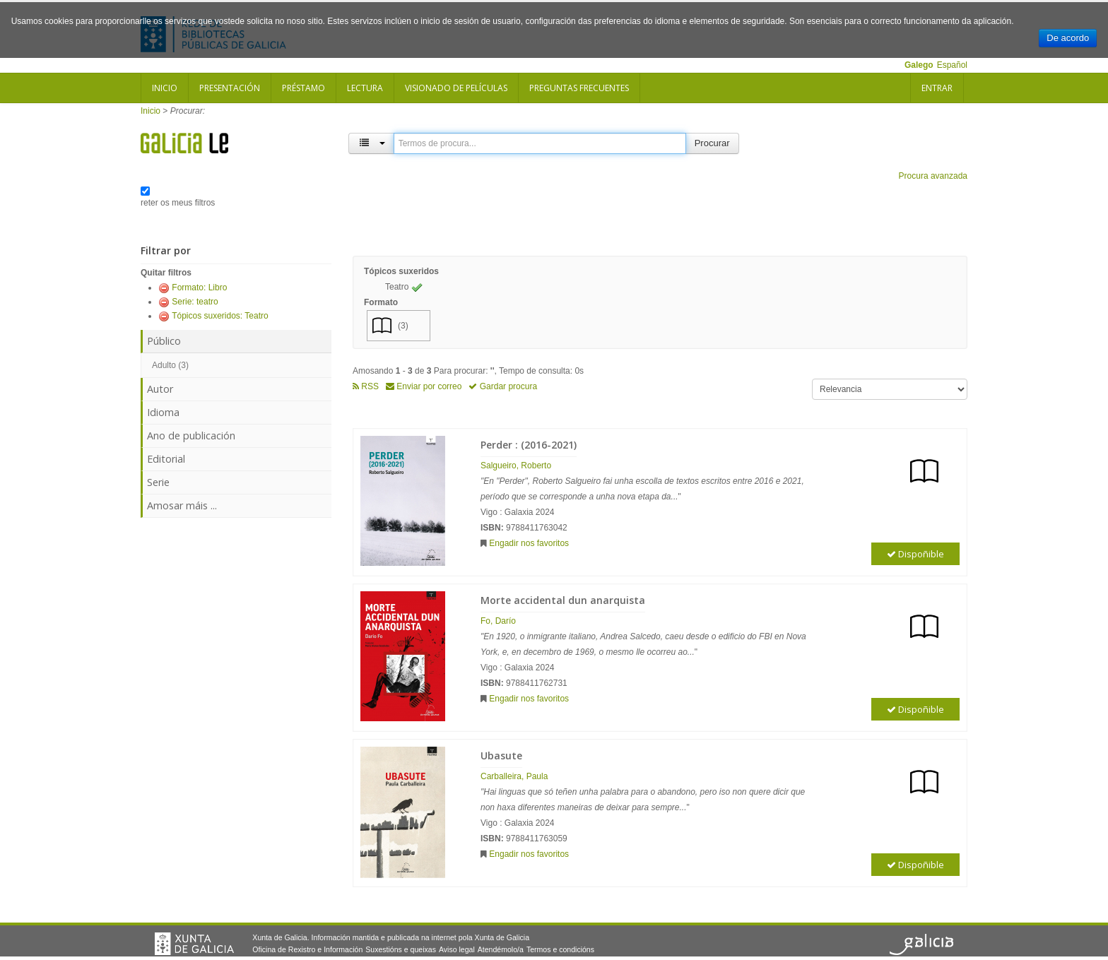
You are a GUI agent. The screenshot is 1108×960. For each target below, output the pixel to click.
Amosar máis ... (182, 505)
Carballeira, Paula (514, 776)
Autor (160, 389)
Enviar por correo (423, 386)
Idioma (163, 412)
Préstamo (303, 88)
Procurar (712, 143)
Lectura (365, 88)
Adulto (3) (170, 365)
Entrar (937, 88)
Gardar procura (502, 386)
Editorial (166, 459)
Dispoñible (915, 553)
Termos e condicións (560, 949)
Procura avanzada (933, 176)
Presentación (229, 88)
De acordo (1068, 37)
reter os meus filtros (178, 203)
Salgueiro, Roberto (516, 465)
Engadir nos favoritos (529, 543)
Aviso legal (457, 949)
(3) (403, 326)
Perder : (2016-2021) (529, 444)
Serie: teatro (195, 302)
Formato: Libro (199, 287)
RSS (366, 386)
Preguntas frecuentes (579, 88)
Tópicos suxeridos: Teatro (220, 316)
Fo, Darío (498, 621)
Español (952, 65)
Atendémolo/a (501, 949)
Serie (158, 482)
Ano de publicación (191, 435)
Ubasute (501, 755)
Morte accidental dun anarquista (563, 600)
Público (164, 341)
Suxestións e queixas (400, 949)
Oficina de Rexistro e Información (307, 949)
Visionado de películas (456, 88)
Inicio (164, 88)
